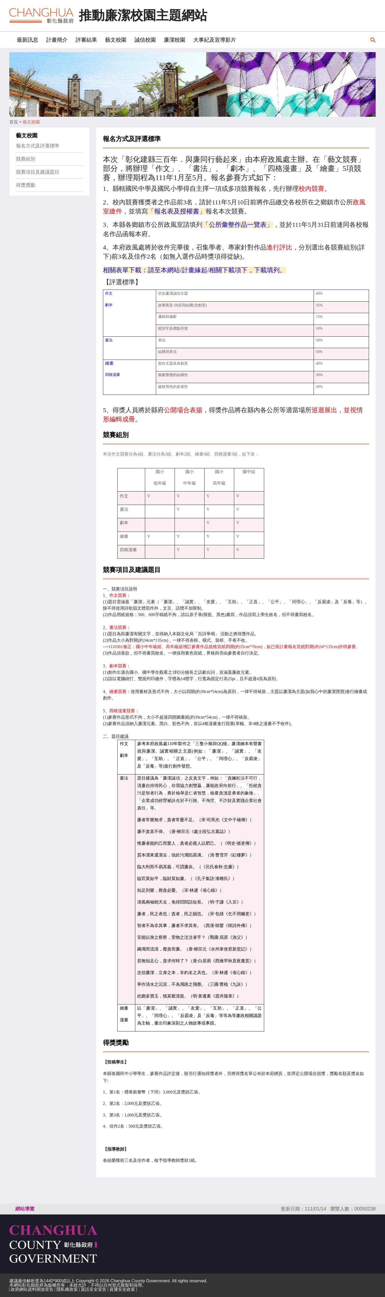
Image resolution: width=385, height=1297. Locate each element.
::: (11, 39)
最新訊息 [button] (27, 40)
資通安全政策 (122, 1289)
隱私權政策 (67, 1289)
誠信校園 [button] (145, 40)
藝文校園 (31, 122)
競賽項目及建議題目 (37, 172)
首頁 (13, 122)
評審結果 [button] (86, 40)
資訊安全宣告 (93, 1289)
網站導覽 (24, 1209)
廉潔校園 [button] (174, 40)
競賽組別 (25, 159)
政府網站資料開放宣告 (32, 1289)
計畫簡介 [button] (57, 40)
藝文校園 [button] (115, 40)
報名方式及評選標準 (37, 146)
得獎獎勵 (25, 185)
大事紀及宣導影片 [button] (214, 40)
